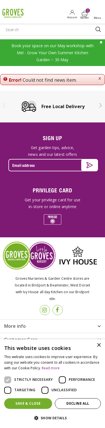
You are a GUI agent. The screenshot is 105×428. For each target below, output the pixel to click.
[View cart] (84, 13)
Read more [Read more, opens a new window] (51, 368)
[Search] (42, 29)
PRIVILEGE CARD (52, 190)
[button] (52, 418)
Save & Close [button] (28, 403)
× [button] (99, 345)
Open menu (98, 14)
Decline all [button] (77, 403)
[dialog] (52, 383)
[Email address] (52, 165)
